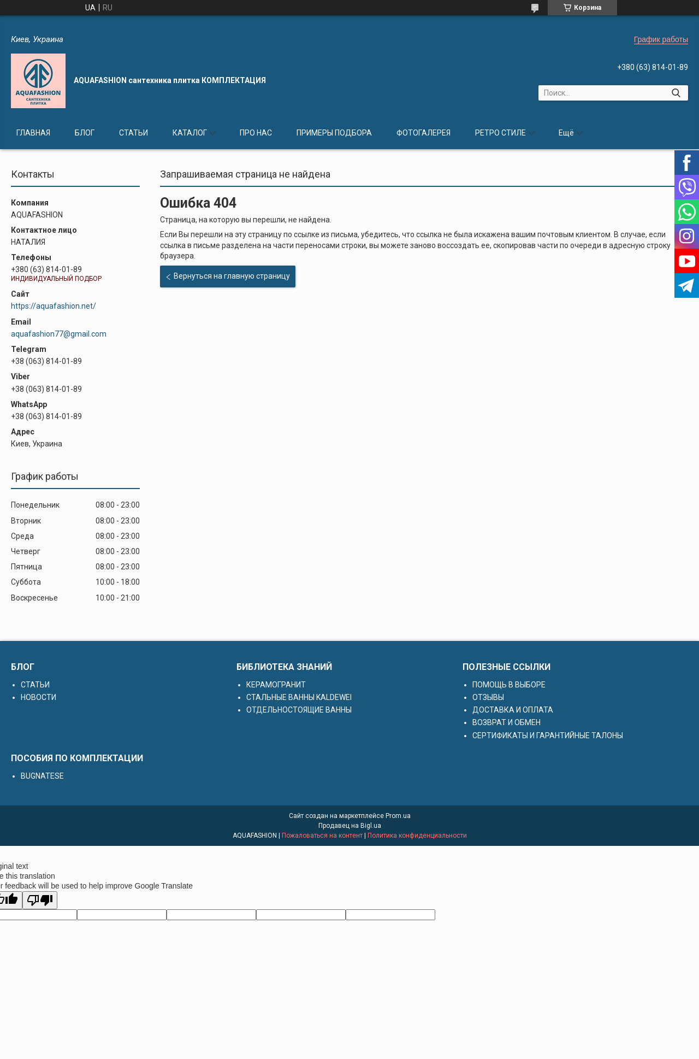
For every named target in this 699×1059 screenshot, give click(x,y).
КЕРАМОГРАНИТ (276, 684)
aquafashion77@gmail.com (58, 334)
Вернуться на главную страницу (232, 276)
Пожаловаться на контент (322, 835)
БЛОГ (84, 132)
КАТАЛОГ (190, 132)
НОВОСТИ (38, 697)
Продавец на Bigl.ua (349, 825)
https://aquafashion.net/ (53, 306)
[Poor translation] (39, 900)
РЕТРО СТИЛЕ (500, 132)
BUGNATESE (42, 776)
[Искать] (676, 93)
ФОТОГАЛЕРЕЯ (423, 132)
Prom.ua (398, 816)
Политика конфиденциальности (417, 835)
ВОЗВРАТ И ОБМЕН (506, 722)
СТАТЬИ (133, 132)
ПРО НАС (256, 132)
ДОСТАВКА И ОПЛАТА (512, 709)
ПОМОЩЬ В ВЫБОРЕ (509, 684)
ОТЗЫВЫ (488, 697)
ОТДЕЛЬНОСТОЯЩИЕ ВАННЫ (299, 709)
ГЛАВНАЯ (33, 132)
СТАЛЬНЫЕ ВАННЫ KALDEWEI (299, 697)
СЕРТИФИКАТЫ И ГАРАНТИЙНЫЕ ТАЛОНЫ (547, 735)
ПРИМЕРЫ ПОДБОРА (334, 132)
